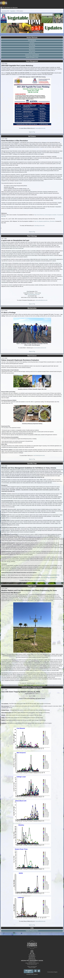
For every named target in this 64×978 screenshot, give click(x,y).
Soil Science (32, 42)
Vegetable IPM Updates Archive (32, 57)
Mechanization (32, 47)
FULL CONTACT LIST (28, 971)
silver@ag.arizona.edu (39, 225)
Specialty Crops (32, 52)
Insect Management (32, 40)
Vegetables (12, 11)
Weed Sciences (32, 50)
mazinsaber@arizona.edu (39, 455)
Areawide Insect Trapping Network (32, 55)
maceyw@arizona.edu (40, 128)
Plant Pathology (32, 45)
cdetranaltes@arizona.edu (34, 294)
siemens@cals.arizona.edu (40, 347)
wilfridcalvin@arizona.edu (39, 580)
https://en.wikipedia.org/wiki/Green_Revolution (44, 221)
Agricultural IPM (5, 11)
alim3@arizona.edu (40, 683)
